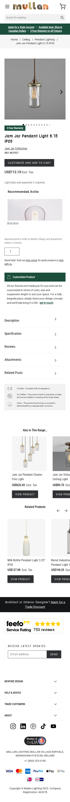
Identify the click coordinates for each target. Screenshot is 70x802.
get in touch (46, 302)
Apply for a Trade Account (21, 27)
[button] (23, 124)
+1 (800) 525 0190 (35, 760)
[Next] (67, 511)
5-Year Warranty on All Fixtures (46, 30)
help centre (31, 260)
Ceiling (26, 39)
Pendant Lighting (45, 39)
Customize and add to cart (29, 162)
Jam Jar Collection (15, 148)
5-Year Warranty (15, 128)
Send (54, 654)
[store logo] (30, 6)
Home (14, 39)
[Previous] (60, 511)
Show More (12, 223)
